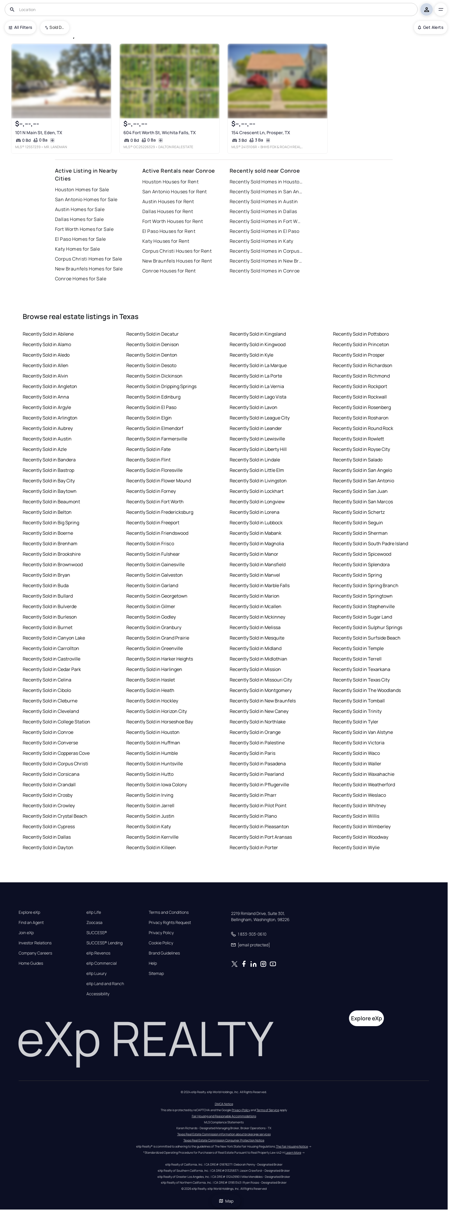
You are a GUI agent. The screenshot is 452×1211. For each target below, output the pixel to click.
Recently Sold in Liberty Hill (258, 449)
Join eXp (26, 933)
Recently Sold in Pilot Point (258, 805)
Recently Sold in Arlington (50, 418)
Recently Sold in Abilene (48, 334)
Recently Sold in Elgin (149, 418)
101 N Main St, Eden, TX (38, 133)
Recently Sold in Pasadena (258, 763)
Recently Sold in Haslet (150, 680)
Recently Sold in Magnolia (257, 543)
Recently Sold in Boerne (48, 533)
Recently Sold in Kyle (251, 355)
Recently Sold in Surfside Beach (366, 638)
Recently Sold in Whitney (359, 805)
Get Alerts (430, 27)
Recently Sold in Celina (47, 680)
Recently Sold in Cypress (49, 826)
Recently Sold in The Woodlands (367, 690)
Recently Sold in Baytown (50, 491)
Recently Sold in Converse (50, 742)
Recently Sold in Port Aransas (261, 837)
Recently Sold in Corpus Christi (55, 763)
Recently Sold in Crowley (49, 805)
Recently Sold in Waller (357, 763)
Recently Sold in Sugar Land (362, 617)
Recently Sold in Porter (254, 847)
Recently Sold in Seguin (358, 522)
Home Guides (31, 963)
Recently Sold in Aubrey (48, 428)
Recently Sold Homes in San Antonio (266, 191)
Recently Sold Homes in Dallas (263, 211)
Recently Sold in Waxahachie (363, 774)
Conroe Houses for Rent (169, 271)
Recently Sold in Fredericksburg (159, 512)
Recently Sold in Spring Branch (365, 585)
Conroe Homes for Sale (80, 278)
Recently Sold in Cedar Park (52, 669)
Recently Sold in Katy (148, 826)
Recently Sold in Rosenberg (362, 407)
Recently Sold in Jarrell (150, 805)
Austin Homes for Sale (79, 209)
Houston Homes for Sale (82, 189)
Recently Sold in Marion (254, 596)
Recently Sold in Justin (150, 816)
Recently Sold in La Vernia (257, 386)
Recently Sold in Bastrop (48, 470)
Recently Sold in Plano (253, 816)
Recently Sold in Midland (255, 648)
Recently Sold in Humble (152, 753)
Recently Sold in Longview (257, 501)
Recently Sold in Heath (150, 690)
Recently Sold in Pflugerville (259, 784)
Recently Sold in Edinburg (153, 397)
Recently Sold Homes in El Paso (264, 231)
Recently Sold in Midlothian (258, 659)
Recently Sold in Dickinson (154, 376)
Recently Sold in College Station (56, 721)
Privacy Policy (161, 933)
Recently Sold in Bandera (49, 459)
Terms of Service (267, 1110)
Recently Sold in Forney (151, 491)
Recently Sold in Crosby (47, 795)
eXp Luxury (96, 973)
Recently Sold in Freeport (152, 522)
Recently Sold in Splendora (361, 564)
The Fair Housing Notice (292, 1146)
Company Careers (35, 953)
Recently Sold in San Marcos (363, 501)
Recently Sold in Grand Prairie (157, 638)
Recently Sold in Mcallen (255, 606)
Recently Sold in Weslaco (359, 795)
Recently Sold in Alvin (45, 376)
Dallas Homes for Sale (79, 219)
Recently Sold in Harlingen (154, 669)
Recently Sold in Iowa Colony (156, 784)
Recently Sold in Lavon (253, 407)
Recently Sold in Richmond (361, 376)
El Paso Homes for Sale (80, 239)
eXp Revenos (98, 953)
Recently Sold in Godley (151, 617)
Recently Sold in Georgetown (156, 596)
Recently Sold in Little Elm (257, 470)
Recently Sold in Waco (356, 753)
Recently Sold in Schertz (359, 512)
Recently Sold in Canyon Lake (54, 638)
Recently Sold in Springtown (363, 596)
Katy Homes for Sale (77, 249)
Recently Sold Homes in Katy (261, 241)
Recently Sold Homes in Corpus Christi (266, 251)
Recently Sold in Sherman (360, 533)
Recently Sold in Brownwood (53, 564)
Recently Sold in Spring (357, 575)
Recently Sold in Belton (47, 512)
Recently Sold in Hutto (149, 774)
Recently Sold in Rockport (360, 386)
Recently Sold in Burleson (50, 617)
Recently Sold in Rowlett (358, 438)
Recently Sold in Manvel (255, 575)
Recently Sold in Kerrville (152, 837)
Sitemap (156, 973)
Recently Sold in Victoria (358, 742)
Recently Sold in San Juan (360, 491)
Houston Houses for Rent (170, 181)
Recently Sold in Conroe (48, 732)
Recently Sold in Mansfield (258, 564)
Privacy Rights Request (170, 922)
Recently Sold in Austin (47, 438)
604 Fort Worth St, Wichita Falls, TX (159, 133)
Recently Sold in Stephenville (364, 606)
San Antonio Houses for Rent (174, 191)
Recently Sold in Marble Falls (260, 585)
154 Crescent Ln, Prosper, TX (260, 133)
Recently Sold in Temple (358, 648)
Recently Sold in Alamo (47, 344)
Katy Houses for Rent (165, 241)
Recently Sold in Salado (357, 459)
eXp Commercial (101, 963)
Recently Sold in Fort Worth (155, 501)
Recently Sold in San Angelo (362, 470)
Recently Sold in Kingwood (258, 344)
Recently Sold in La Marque (258, 365)
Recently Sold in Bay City (49, 480)
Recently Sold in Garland (152, 585)
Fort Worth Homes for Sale (84, 229)
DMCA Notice (224, 1104)
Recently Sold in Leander (256, 428)
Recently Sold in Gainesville (155, 564)
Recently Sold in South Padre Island (370, 543)
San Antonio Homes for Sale (86, 199)
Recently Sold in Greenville (154, 648)
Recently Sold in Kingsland (258, 334)
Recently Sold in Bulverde (50, 606)
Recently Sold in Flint (148, 459)
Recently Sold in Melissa (255, 627)
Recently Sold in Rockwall (360, 397)
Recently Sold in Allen (45, 365)
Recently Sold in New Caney (259, 711)
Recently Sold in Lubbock (256, 522)
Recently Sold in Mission (255, 669)
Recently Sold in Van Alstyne (363, 732)
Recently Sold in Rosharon (361, 418)
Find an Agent (31, 922)
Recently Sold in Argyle (47, 407)
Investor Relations (35, 943)
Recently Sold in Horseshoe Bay (159, 721)
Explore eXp (29, 912)
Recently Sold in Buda (46, 585)
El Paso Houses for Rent (168, 231)
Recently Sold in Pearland (257, 774)
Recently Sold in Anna (46, 397)
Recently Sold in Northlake (258, 721)
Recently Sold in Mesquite (257, 638)
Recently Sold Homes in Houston (266, 181)
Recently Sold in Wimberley (362, 826)
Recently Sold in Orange (255, 732)
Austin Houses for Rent (168, 201)
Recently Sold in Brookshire (52, 554)
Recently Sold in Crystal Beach (55, 816)
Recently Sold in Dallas (47, 837)
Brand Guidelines (164, 953)
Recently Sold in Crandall (49, 784)
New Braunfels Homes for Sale (89, 268)
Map (226, 1201)
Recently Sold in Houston (153, 732)
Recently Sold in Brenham (50, 543)
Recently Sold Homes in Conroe (265, 271)
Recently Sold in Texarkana (361, 669)
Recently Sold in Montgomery (261, 690)
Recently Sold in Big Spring (51, 522)
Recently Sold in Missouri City (261, 680)
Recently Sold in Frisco (150, 543)
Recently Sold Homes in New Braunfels (266, 261)
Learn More (293, 1152)
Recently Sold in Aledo (46, 355)
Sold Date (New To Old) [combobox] (57, 27)
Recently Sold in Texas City (361, 680)
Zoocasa (94, 922)
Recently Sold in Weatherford (364, 784)
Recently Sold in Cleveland (51, 711)
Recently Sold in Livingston (258, 480)
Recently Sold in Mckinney (257, 617)
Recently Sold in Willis (356, 816)
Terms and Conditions (169, 912)
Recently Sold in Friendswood (157, 533)
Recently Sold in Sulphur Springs (367, 627)
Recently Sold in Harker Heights (159, 659)
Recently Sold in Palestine (257, 742)
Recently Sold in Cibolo (47, 690)
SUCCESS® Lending (104, 943)
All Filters (20, 27)
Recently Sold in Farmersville (156, 438)
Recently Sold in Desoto (151, 365)
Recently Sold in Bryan (46, 575)
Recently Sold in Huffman (153, 742)
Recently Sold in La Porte (256, 376)
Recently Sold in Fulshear (153, 554)
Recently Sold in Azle (45, 449)
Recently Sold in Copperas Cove (56, 753)
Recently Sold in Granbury (153, 627)
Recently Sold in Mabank (255, 533)
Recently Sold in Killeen (151, 847)
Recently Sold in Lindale (255, 459)
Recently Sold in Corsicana (51, 774)
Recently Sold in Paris (252, 753)
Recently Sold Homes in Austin (264, 201)
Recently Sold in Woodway (360, 837)
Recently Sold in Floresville (154, 470)
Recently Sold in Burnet (47, 627)
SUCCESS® (96, 933)
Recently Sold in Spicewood (362, 554)
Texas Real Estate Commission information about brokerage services (224, 1134)
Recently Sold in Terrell (357, 659)
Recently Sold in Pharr (253, 795)
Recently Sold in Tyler (355, 721)
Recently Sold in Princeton (361, 344)
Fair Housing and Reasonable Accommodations (224, 1116)
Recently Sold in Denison (152, 344)
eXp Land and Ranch (105, 984)
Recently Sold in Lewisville (257, 438)
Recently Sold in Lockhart (256, 491)
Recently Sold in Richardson (362, 365)
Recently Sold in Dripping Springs (161, 386)
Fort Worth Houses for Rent (172, 221)
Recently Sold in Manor (254, 554)
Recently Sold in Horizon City (156, 711)
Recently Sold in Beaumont (51, 501)
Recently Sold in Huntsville (154, 763)
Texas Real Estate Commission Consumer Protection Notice (223, 1140)
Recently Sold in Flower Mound (158, 480)
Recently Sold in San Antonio (363, 480)
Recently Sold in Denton (151, 355)
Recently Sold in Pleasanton (259, 826)
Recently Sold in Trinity (357, 711)
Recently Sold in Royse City (361, 449)
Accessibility (97, 994)
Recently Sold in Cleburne (50, 700)
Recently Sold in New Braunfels (263, 700)
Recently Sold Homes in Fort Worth (266, 221)
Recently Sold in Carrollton (51, 648)
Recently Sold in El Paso (151, 407)
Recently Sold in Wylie (356, 847)
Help (153, 963)
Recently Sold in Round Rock (363, 428)
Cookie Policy (161, 943)
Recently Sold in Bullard (48, 596)
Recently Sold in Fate (148, 449)
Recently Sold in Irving (149, 795)
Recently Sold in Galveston (154, 575)
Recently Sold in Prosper (358, 355)
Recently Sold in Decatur (152, 334)
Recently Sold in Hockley (152, 700)
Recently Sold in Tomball (359, 700)
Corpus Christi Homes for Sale (88, 259)
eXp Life (93, 912)
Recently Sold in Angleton (50, 386)
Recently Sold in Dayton (48, 847)
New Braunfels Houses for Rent (177, 261)
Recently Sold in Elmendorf (154, 428)
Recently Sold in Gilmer (150, 606)
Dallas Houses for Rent (167, 211)
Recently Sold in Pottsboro (361, 334)
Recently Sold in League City (260, 418)
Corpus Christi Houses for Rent (177, 251)
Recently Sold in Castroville (51, 659)
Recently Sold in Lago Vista (258, 397)
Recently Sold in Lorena (254, 512)
